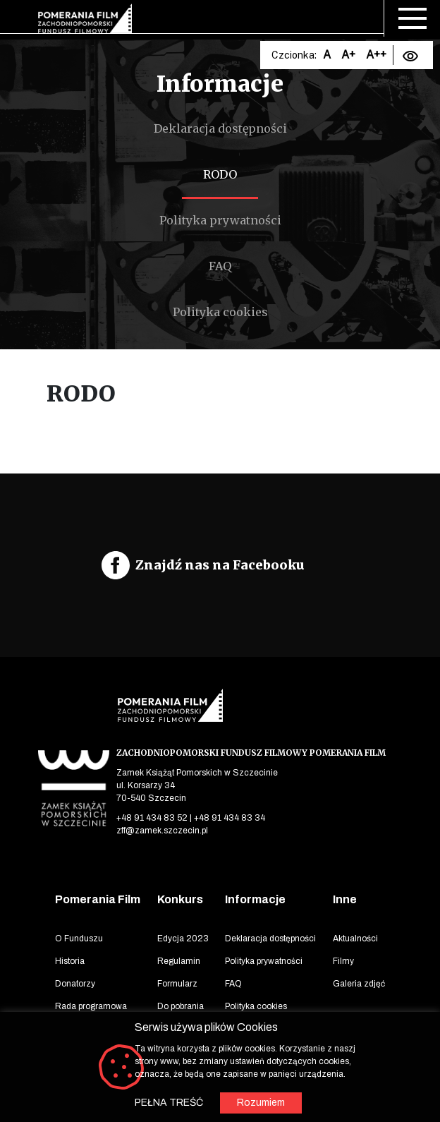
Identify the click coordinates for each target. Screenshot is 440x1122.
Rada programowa (91, 1006)
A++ (376, 54)
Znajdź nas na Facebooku (220, 565)
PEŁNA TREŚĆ (169, 1102)
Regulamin (178, 961)
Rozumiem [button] (261, 1102)
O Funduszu (79, 938)
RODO (220, 174)
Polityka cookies (220, 312)
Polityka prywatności (220, 220)
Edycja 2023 (183, 938)
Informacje (255, 899)
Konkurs (180, 899)
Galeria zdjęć (359, 984)
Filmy (343, 961)
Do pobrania (180, 1006)
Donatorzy (75, 984)
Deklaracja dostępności (220, 128)
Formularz (177, 984)
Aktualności (355, 938)
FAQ (220, 266)
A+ (348, 54)
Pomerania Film (97, 899)
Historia (70, 961)
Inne (345, 899)
